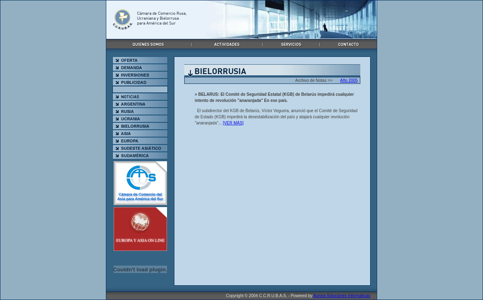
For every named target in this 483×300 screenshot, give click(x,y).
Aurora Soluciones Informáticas (341, 295)
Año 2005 (349, 80)
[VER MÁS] (233, 123)
